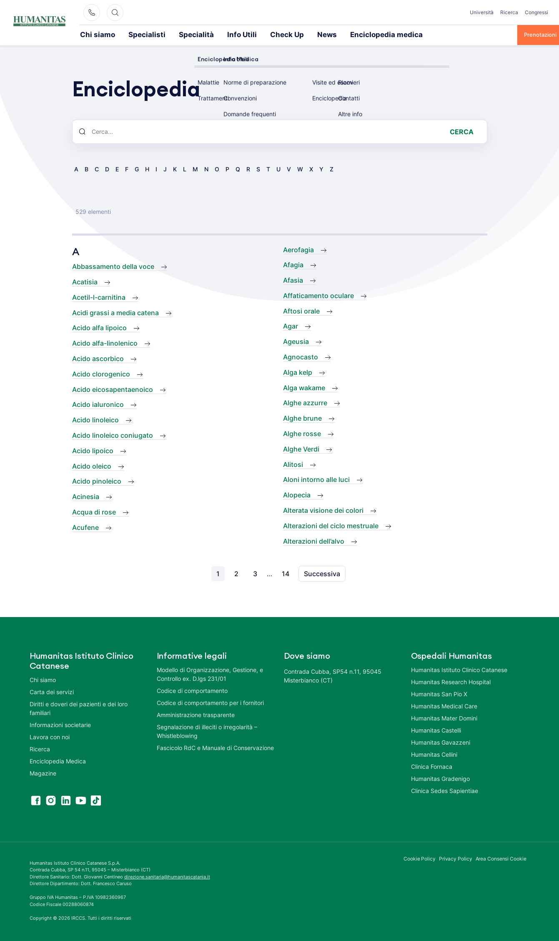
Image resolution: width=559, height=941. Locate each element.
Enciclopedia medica (324, 34)
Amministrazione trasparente (196, 714)
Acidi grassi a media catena (115, 312)
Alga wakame (304, 387)
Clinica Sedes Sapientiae (444, 789)
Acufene (85, 526)
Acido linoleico (95, 419)
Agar (290, 325)
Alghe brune (302, 417)
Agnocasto (300, 356)
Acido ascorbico (98, 358)
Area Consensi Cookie (501, 858)
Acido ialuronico (98, 403)
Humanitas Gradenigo (440, 777)
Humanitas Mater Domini (444, 717)
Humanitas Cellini (434, 753)
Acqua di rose (94, 511)
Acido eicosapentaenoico (112, 388)
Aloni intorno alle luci (316, 478)
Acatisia (85, 281)
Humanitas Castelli (436, 729)
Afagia (293, 264)
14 (285, 573)
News (276, 34)
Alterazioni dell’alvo (313, 540)
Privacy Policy (455, 858)
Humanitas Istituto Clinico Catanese (459, 669)
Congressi (536, 12)
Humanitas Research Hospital (451, 681)
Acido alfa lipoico (99, 327)
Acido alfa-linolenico (105, 342)
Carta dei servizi (52, 691)
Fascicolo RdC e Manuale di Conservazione (215, 746)
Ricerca (509, 12)
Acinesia (85, 496)
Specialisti (131, 34)
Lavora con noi (50, 736)
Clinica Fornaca (431, 765)
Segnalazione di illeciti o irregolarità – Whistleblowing (207, 730)
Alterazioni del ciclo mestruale (331, 525)
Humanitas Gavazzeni (440, 741)
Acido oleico (91, 465)
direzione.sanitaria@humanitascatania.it (167, 876)
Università (482, 12)
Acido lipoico (92, 450)
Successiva (322, 573)
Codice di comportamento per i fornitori (210, 701)
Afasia (293, 279)
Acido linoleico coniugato (112, 434)
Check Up (243, 34)
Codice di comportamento (192, 689)
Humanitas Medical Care (444, 705)
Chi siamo (92, 34)
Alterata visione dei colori (323, 509)
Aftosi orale (301, 310)
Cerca (462, 131)
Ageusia (296, 340)
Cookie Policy (420, 858)
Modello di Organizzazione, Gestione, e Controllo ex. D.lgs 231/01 (210, 673)
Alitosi (293, 463)
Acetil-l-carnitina (98, 296)
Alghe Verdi (301, 448)
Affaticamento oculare (318, 295)
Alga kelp (297, 371)
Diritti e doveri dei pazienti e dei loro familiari (79, 707)
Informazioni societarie (60, 724)
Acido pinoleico (96, 480)
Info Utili (206, 34)
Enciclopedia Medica (58, 760)
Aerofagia (298, 249)
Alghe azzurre (305, 402)
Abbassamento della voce (113, 265)
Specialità (170, 34)
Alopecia (297, 494)
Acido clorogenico (101, 373)
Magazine (43, 772)
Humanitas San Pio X (439, 693)
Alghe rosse (302, 433)
